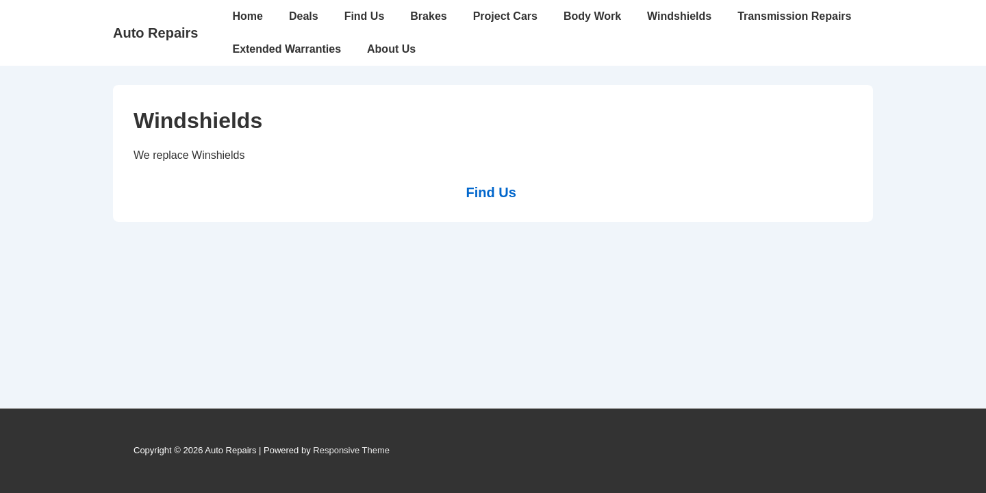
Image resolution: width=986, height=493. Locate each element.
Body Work (592, 16)
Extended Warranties (286, 49)
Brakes (428, 16)
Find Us (364, 16)
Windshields (679, 16)
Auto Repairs (155, 32)
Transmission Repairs (794, 16)
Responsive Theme (351, 450)
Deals (303, 16)
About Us (391, 49)
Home (247, 16)
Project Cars (505, 16)
